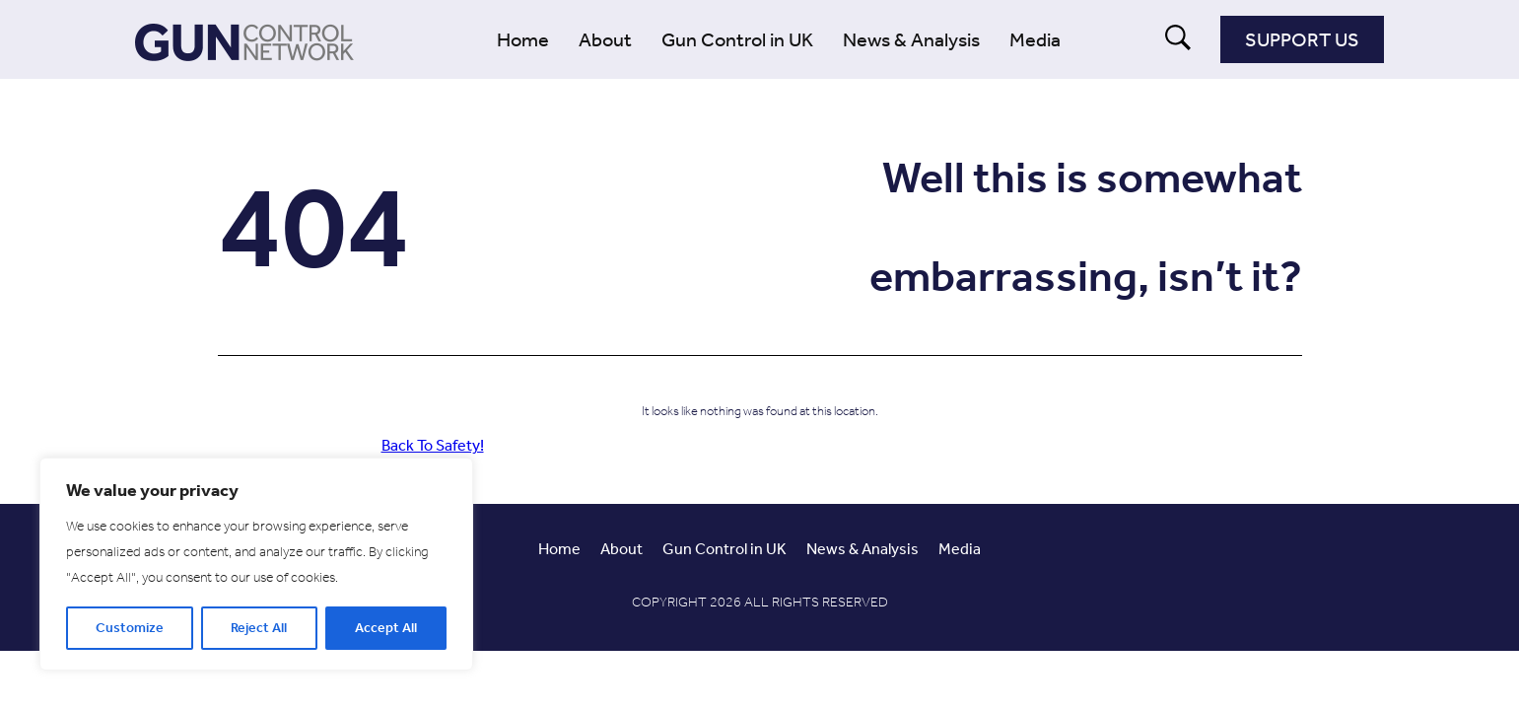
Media (1035, 39)
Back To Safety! (432, 445)
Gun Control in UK (737, 39)
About (605, 39)
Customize (130, 627)
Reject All (259, 627)
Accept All (386, 627)
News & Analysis (911, 39)
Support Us (1302, 39)
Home (523, 39)
